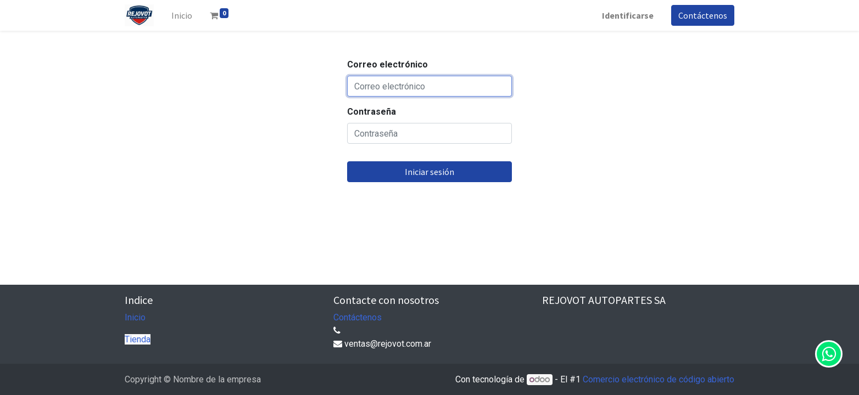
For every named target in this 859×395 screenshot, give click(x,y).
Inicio (135, 317)
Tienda (137, 339)
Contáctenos (702, 15)
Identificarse (628, 15)
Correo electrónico (387, 64)
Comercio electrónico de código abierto (658, 379)
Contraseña (371, 111)
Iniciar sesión (429, 171)
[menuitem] (182, 15)
